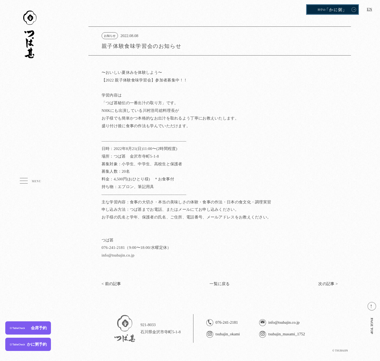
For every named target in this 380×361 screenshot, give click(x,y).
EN (369, 9)
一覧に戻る (220, 284)
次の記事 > (328, 284)
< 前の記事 (111, 284)
